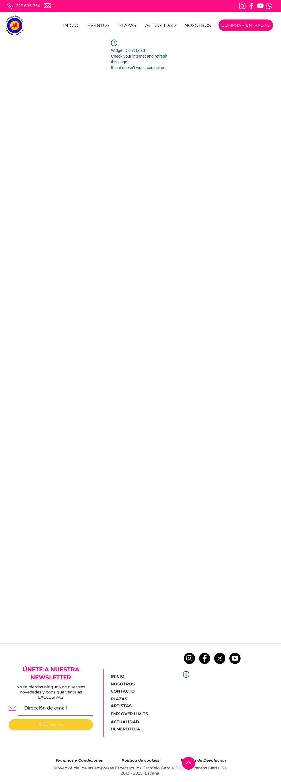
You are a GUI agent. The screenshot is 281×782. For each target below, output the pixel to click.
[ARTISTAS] (125, 706)
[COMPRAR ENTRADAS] (245, 25)
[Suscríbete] (51, 724)
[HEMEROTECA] (126, 729)
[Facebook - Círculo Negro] (204, 658)
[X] (219, 658)
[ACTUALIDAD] (127, 722)
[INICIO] (124, 676)
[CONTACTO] (125, 691)
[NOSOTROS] (125, 684)
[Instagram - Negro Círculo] (189, 658)
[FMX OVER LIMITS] (129, 714)
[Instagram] (242, 5)
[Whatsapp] (269, 5)
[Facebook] (251, 6)
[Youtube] (260, 5)
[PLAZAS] (120, 699)
